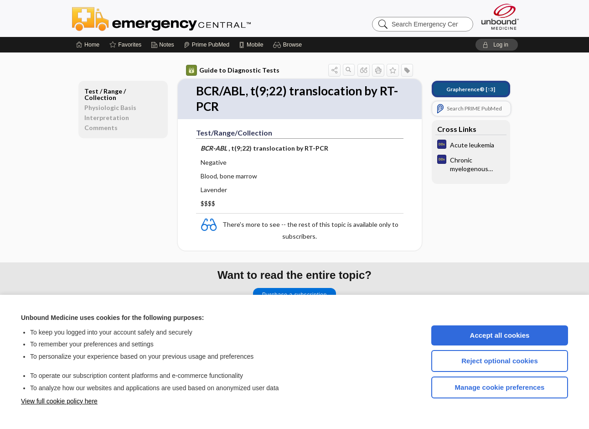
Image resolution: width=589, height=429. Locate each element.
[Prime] (206, 44)
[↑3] (470, 89)
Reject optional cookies (499, 361)
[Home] (87, 44)
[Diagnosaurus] (471, 145)
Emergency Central (185, 18)
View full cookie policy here (59, 401)
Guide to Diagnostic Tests (232, 70)
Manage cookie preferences (500, 387)
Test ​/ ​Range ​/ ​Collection (105, 94)
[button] (289, 44)
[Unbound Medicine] (500, 16)
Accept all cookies (500, 335)
